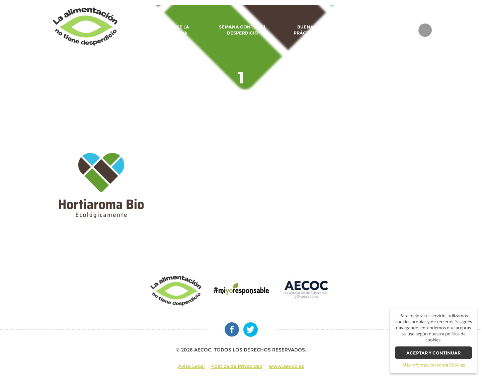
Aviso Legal (191, 366)
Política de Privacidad (236, 366)
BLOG (404, 30)
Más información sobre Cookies (433, 365)
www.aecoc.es (286, 366)
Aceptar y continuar (433, 352)
